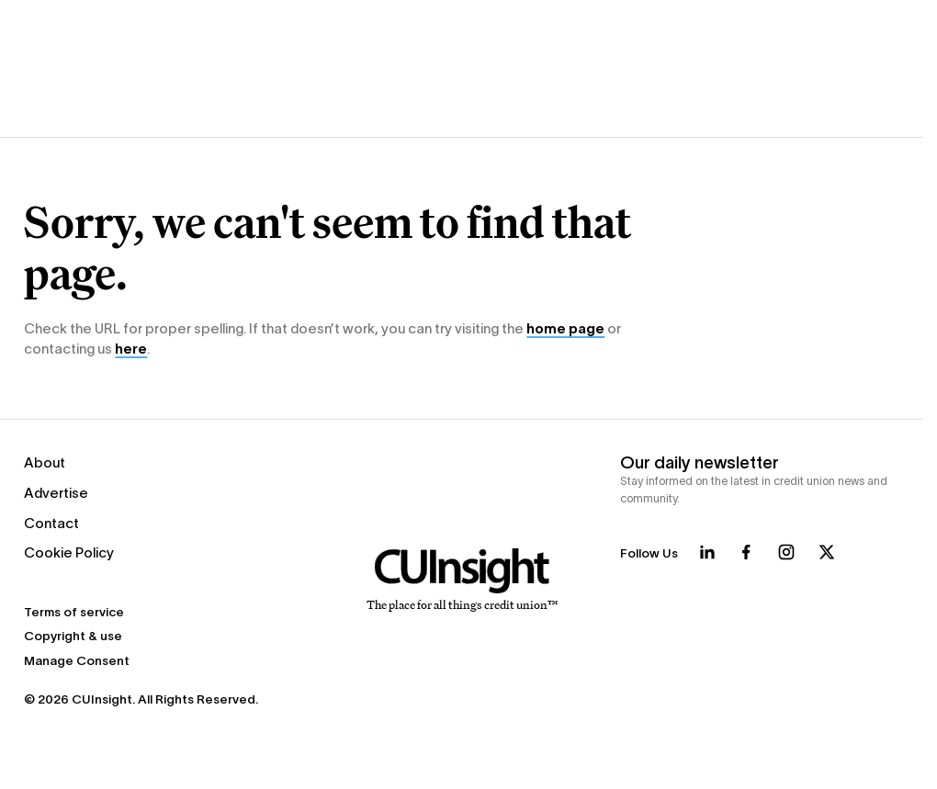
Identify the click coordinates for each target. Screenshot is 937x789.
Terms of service (74, 612)
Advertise (56, 493)
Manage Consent (77, 661)
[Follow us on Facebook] (746, 552)
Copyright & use (73, 636)
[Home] (461, 580)
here (131, 348)
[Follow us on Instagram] (786, 552)
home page (565, 328)
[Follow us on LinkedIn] (707, 552)
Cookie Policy (69, 552)
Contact (51, 523)
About (44, 462)
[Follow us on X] (827, 552)
